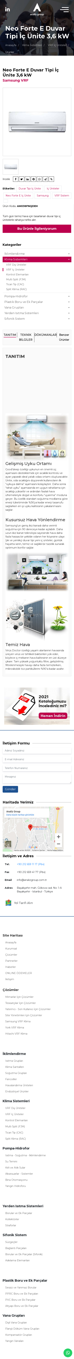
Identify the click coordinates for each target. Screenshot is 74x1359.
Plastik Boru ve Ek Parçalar (23, 302)
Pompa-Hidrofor (16, 296)
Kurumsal (11, 948)
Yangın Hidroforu (15, 1186)
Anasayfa (10, 45)
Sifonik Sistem (14, 318)
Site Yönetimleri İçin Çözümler (23, 1015)
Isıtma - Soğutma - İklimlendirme (25, 1155)
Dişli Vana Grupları (16, 1322)
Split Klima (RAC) (16, 289)
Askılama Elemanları (17, 1260)
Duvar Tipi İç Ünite (30, 188)
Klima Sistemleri (32, 45)
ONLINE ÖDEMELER (18, 973)
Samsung (43, 195)
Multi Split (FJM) (16, 279)
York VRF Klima (14, 1027)
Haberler (10, 967)
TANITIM (10, 335)
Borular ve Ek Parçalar (18, 1213)
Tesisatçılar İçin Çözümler (20, 1003)
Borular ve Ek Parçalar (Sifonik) (23, 1254)
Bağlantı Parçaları (15, 1248)
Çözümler (11, 954)
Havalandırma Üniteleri (19, 1085)
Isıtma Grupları (14, 1060)
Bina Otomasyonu (16, 1179)
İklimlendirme (14, 253)
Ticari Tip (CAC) (15, 284)
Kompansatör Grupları (18, 1334)
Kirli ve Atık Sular (15, 1167)
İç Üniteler (53, 188)
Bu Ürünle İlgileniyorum (36, 229)
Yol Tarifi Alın (19, 903)
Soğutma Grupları (16, 1073)
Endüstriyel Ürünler (17, 1091)
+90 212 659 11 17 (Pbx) (30, 864)
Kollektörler (12, 1219)
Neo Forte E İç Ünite (18, 195)
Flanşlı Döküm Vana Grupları (22, 1328)
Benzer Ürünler (64, 337)
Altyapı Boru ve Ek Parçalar (21, 1306)
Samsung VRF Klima (18, 1021)
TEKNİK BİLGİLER (25, 337)
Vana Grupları (14, 307)
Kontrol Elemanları (17, 274)
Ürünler (9, 52)
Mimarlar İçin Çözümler (19, 997)
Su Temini (11, 1161)
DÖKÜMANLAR (45, 335)
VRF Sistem (62, 195)
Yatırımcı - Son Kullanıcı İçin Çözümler (28, 1009)
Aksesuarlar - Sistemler (19, 1173)
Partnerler (11, 960)
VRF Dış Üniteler (16, 264)
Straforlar (10, 1225)
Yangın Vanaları (14, 1341)
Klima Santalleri (14, 1067)
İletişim (9, 979)
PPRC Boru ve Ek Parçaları (21, 1293)
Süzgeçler (11, 1242)
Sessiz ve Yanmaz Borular (20, 1287)
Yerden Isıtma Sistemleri (21, 313)
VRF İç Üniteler (57, 45)
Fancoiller (11, 1079)
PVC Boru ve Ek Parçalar (20, 1299)
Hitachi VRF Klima (16, 1033)
